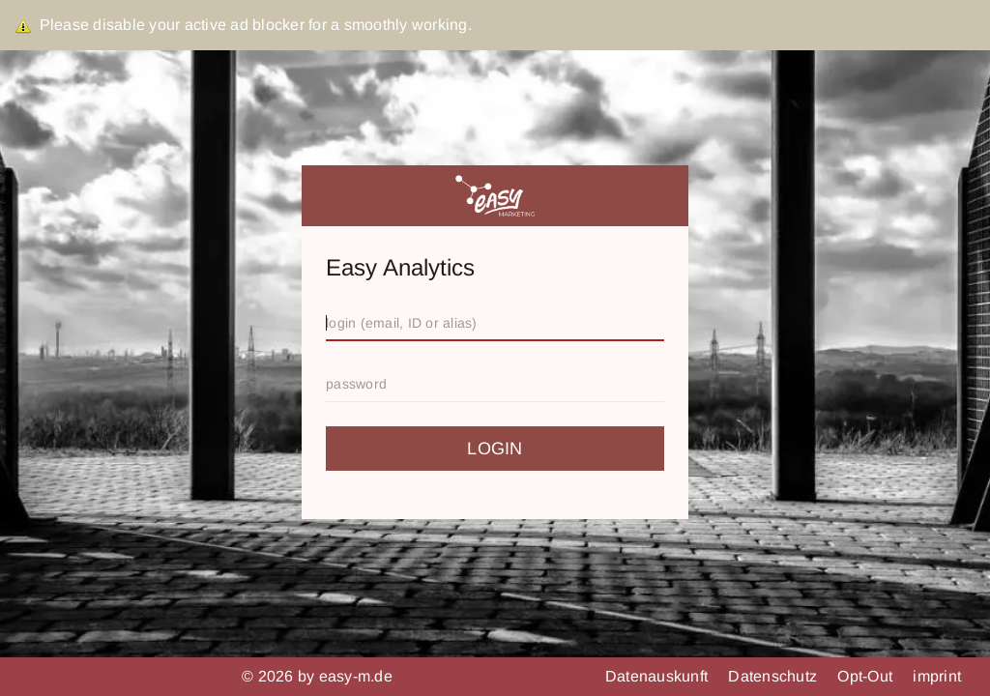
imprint (937, 676)
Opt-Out (866, 676)
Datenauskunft (659, 676)
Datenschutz (774, 676)
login (494, 448)
